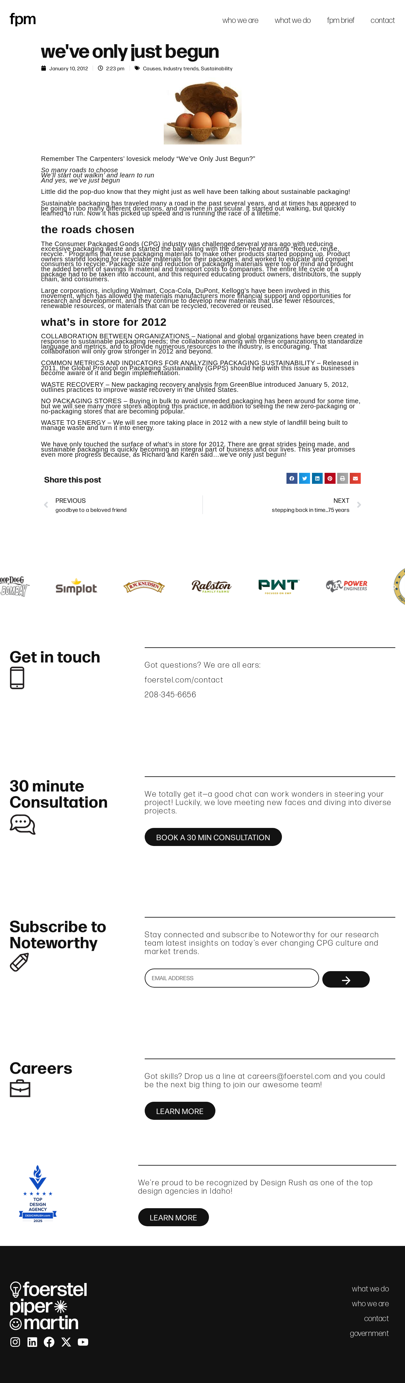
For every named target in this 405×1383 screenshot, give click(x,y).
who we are (241, 20)
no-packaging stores (71, 411)
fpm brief (341, 20)
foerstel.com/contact (184, 679)
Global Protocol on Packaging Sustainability (137, 368)
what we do (293, 20)
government (369, 1333)
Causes (152, 68)
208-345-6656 (170, 694)
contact (383, 20)
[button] (291, 478)
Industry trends (181, 68)
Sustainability (217, 68)
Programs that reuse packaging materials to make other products (167, 253)
